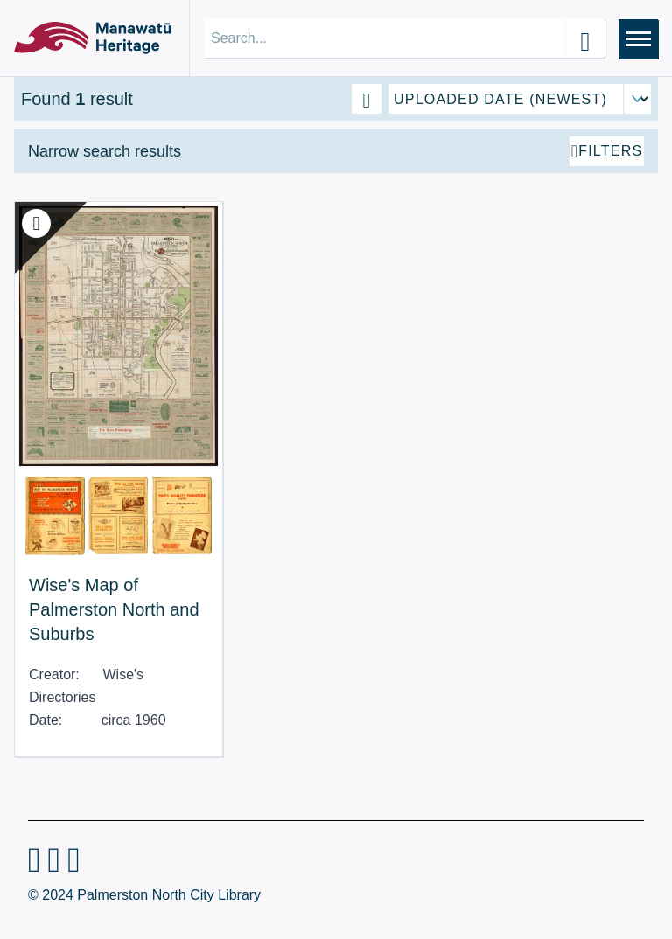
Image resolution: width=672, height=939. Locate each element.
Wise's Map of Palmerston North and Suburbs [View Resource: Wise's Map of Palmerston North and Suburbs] (114, 601)
